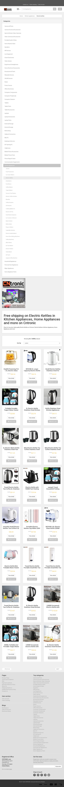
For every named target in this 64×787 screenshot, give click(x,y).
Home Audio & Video (10, 43)
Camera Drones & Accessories (12, 29)
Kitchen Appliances (10, 165)
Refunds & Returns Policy (8, 686)
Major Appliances (9, 268)
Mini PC (6, 137)
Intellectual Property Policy (9, 691)
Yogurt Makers (9, 190)
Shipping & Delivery (7, 689)
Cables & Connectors (10, 134)
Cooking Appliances (10, 208)
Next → (58, 669)
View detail (11, 378)
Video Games (8, 61)
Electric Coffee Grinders (11, 196)
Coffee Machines (10, 239)
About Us (4, 687)
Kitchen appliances (30, 16)
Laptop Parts (8, 120)
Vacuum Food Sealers (11, 193)
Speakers (7, 47)
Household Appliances (10, 261)
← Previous (6, 669)
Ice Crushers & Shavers (11, 218)
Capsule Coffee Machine (11, 258)
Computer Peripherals (10, 96)
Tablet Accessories (10, 109)
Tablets (6, 102)
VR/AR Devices (8, 78)
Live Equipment (9, 54)
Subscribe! (58, 768)
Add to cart (11, 382)
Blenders (8, 199)
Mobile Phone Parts (10, 155)
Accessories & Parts (10, 71)
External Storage (9, 123)
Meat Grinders (9, 221)
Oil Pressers (9, 205)
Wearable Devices (9, 75)
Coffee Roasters (9, 202)
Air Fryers (8, 255)
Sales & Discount (6, 711)
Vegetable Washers (10, 230)
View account (41, 4)
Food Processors (10, 171)
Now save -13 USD (22, 1)
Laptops (7, 113)
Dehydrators (9, 181)
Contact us (25, 4)
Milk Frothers (9, 242)
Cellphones (7, 148)
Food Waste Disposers (11, 214)
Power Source (8, 85)
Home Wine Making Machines (13, 236)
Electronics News (6, 712)
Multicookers (9, 224)
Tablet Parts (8, 106)
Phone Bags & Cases (10, 158)
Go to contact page (7, 770)
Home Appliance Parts (10, 272)
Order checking (33, 4)
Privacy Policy (5, 679)
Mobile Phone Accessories (11, 151)
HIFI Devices (8, 50)
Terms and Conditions (8, 681)
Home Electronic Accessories (12, 68)
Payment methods (7, 684)
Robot (6, 82)
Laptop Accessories (10, 116)
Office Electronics (9, 89)
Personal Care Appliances (11, 265)
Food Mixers (8, 184)
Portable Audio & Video (11, 40)
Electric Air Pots (9, 211)
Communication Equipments (12, 162)
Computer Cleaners (10, 99)
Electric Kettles (9, 177)
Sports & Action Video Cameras (13, 33)
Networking (8, 130)
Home (21, 16)
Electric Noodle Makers (11, 233)
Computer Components (11, 92)
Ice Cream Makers (10, 174)
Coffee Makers (9, 187)
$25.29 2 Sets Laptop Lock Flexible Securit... (37, 1)
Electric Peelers (9, 248)
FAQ (3, 682)
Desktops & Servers (10, 141)
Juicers (7, 168)
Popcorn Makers (9, 227)
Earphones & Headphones (11, 64)
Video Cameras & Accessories (12, 36)
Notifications (5, 709)
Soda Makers (9, 251)
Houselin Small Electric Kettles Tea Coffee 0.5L (11, 527)
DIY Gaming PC (8, 144)
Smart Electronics (9, 57)
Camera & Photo (9, 26)
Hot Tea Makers (9, 245)
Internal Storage (9, 127)
